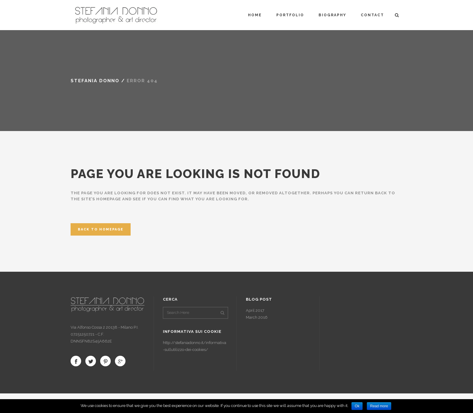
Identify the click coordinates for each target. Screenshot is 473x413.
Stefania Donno (95, 80)
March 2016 (257, 317)
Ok (357, 406)
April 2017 (255, 310)
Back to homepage (100, 229)
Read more (379, 406)
